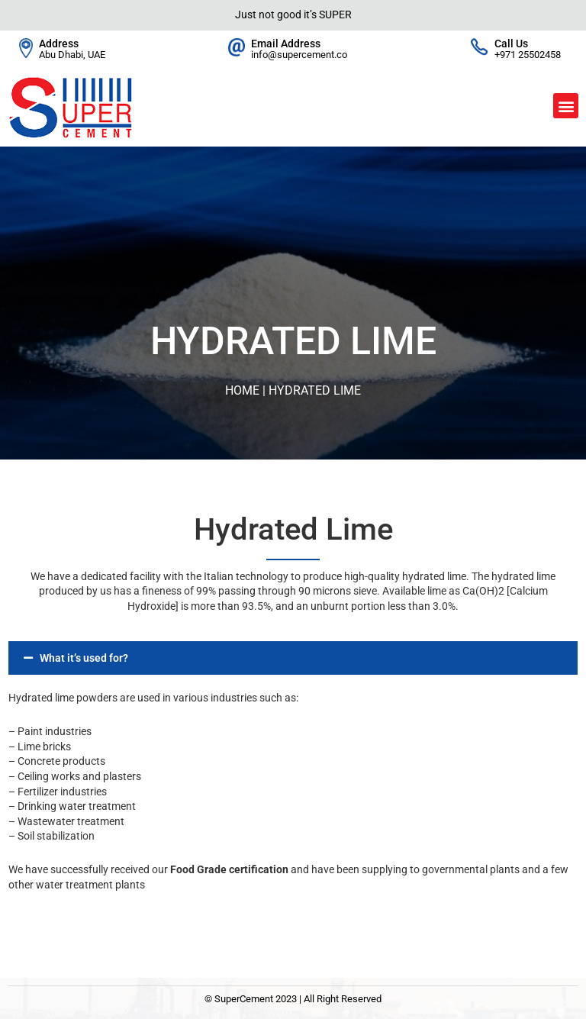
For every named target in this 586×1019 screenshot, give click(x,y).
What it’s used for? (84, 658)
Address (59, 43)
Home (242, 390)
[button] (565, 105)
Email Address (285, 43)
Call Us (511, 43)
